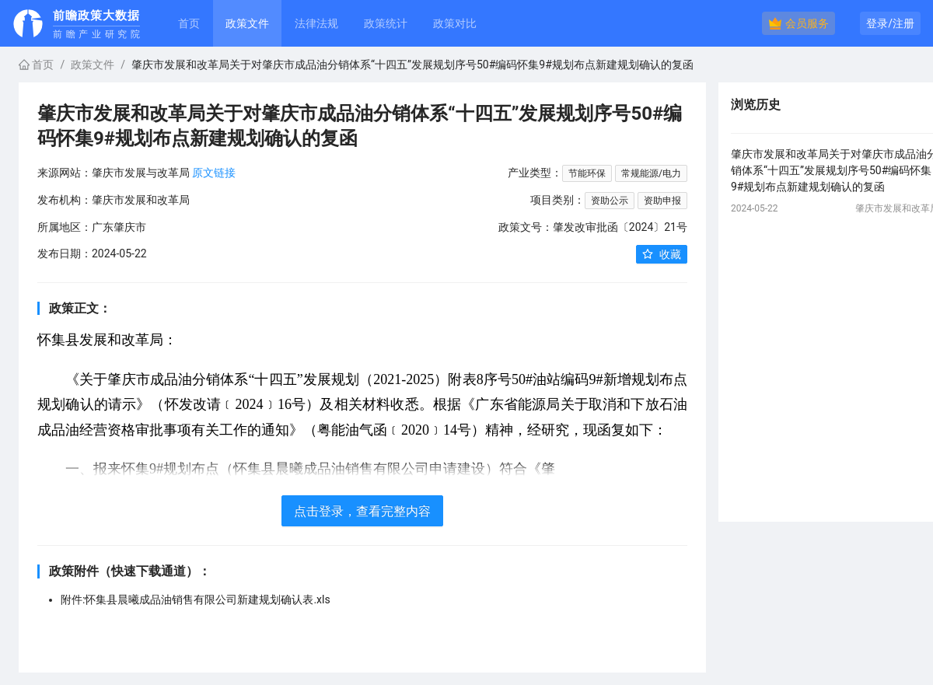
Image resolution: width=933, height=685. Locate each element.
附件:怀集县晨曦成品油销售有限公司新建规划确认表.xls (195, 599)
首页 (189, 23)
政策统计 (385, 23)
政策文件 (92, 64)
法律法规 (316, 23)
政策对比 (455, 23)
